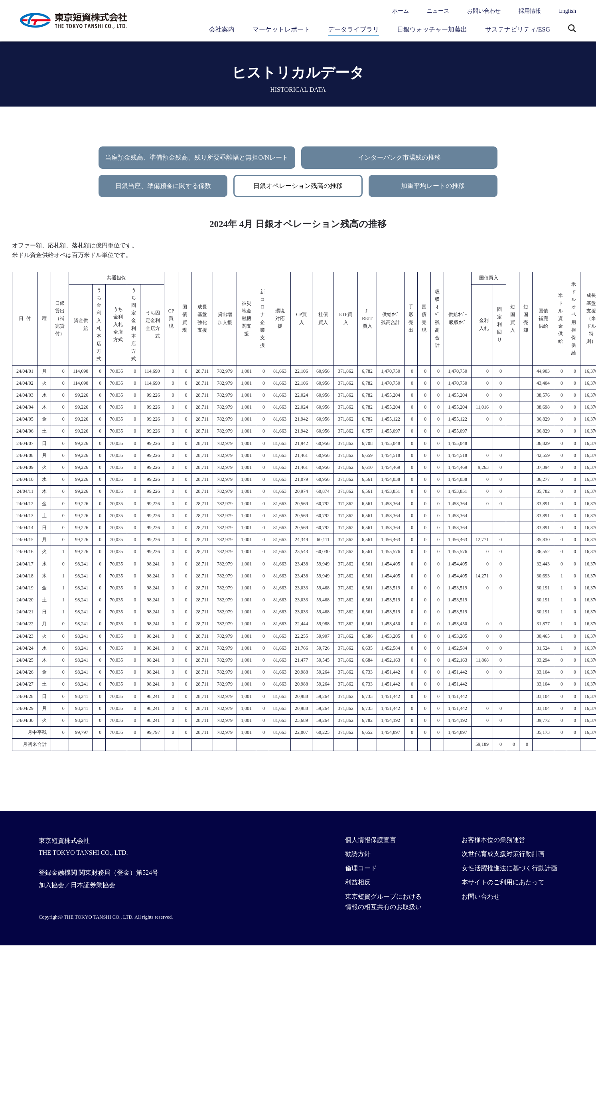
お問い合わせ (484, 11)
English (567, 11)
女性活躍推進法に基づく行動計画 (509, 868)
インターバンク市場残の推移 (399, 157)
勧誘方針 (358, 853)
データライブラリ (353, 29)
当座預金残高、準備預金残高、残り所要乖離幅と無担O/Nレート (196, 157)
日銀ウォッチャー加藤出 (432, 29)
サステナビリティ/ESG (517, 29)
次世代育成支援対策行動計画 (503, 853)
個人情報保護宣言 (370, 839)
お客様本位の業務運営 (493, 839)
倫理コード (361, 868)
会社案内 (222, 29)
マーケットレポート (281, 29)
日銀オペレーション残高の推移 (298, 185)
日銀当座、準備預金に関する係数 (163, 185)
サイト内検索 (572, 29)
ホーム (400, 11)
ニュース (438, 11)
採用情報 (530, 11)
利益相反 (358, 882)
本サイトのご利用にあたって (503, 882)
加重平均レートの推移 (433, 185)
